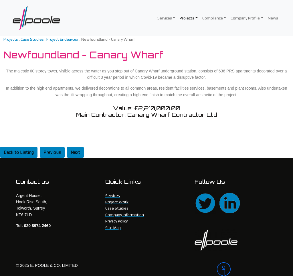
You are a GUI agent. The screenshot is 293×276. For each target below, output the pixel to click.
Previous (52, 152)
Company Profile (245, 18)
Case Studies (32, 39)
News (273, 18)
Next (75, 152)
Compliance (212, 18)
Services (164, 18)
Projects (187, 18)
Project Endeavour (62, 39)
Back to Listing (19, 152)
